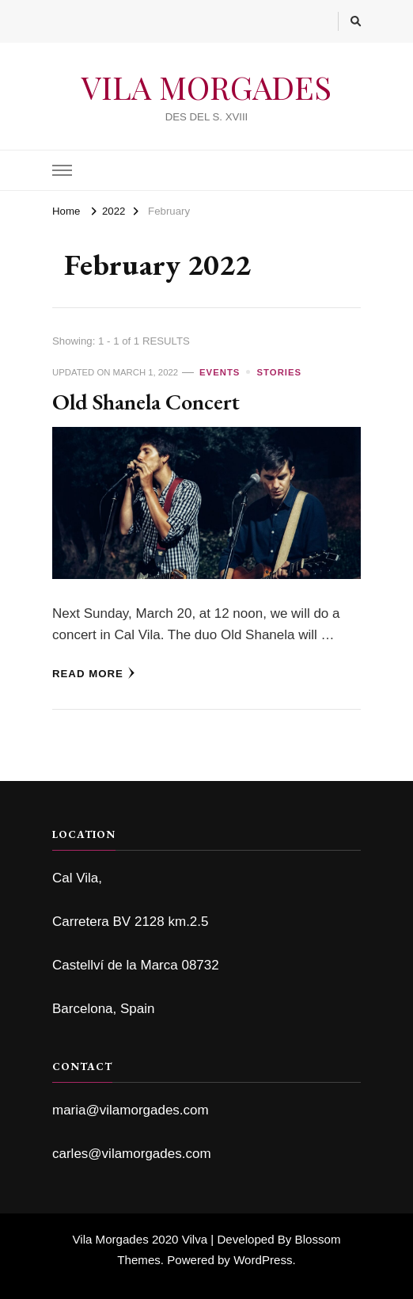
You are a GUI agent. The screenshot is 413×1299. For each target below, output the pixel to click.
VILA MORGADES (206, 87)
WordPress (262, 1260)
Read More (93, 673)
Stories (279, 372)
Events (219, 372)
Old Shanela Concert (146, 401)
